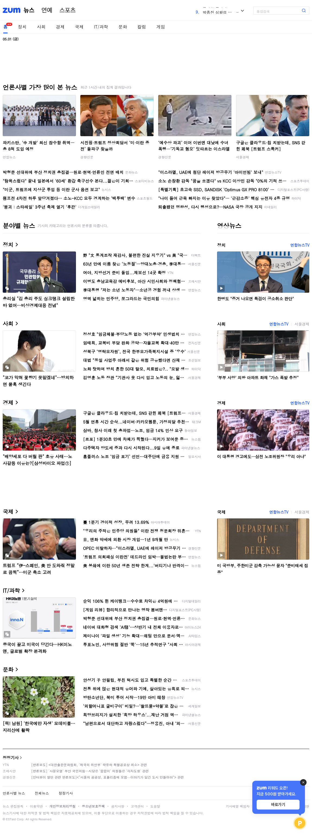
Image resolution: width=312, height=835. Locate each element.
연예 (47, 10)
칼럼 (141, 27)
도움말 (155, 806)
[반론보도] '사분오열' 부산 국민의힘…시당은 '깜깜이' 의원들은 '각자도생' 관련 (90, 771)
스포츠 (67, 10)
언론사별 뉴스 (14, 793)
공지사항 (117, 806)
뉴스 (29, 10)
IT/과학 (101, 27)
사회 (41, 27)
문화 (122, 27)
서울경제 (242, 157)
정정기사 (10, 757)
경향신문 (86, 157)
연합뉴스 (9, 157)
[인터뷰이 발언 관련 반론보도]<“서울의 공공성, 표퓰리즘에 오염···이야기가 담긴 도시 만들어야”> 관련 (107, 777)
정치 (22, 27)
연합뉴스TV (299, 245)
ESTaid (11, 819)
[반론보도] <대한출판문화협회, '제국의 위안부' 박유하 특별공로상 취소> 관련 (89, 764)
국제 (79, 27)
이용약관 (36, 806)
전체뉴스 (42, 793)
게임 (160, 27)
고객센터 (137, 806)
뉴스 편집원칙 (13, 806)
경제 (60, 27)
